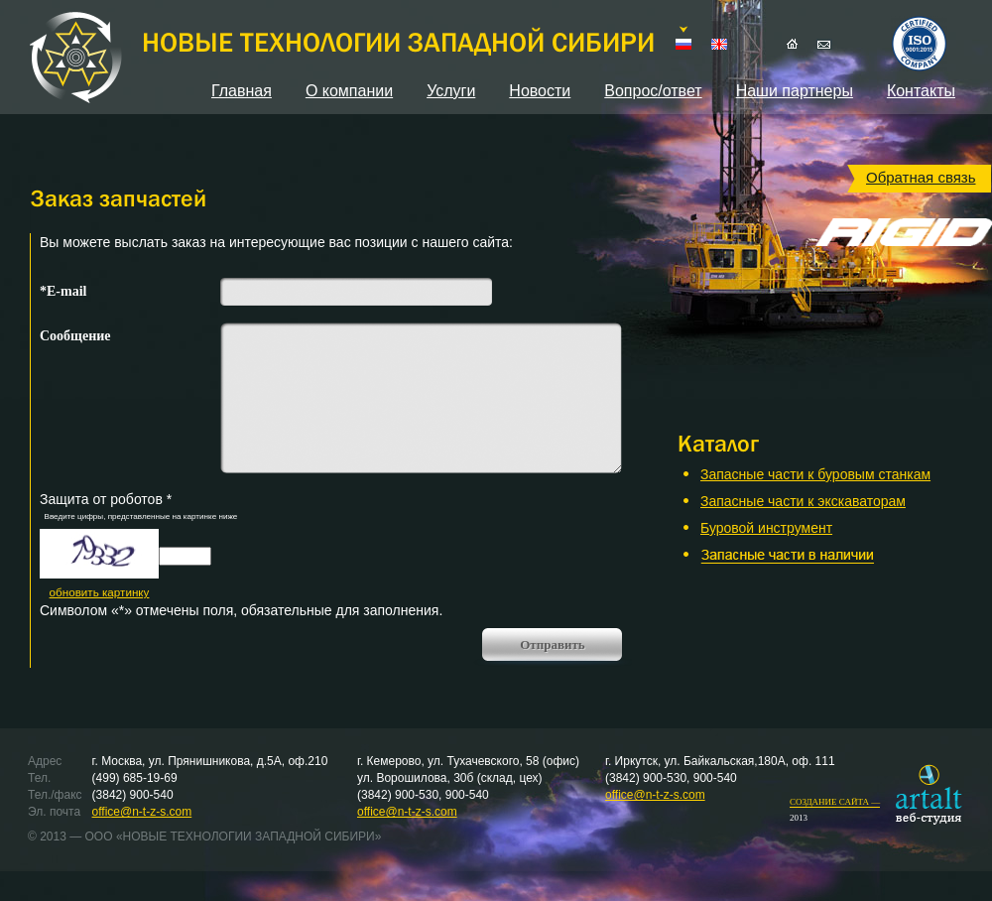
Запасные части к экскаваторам (803, 501)
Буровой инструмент (766, 528)
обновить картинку (100, 591)
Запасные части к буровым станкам (815, 474)
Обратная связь (921, 177)
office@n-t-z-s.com (142, 812)
